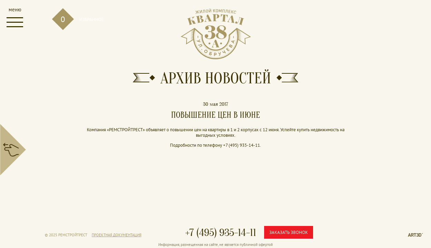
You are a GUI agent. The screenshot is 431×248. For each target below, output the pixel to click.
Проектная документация (116, 234)
